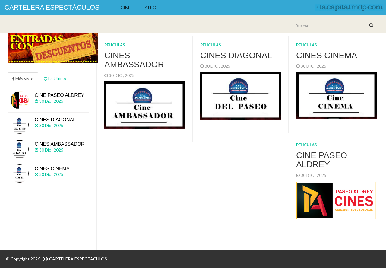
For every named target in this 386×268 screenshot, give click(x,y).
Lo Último (55, 78)
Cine (126, 7)
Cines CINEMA (326, 55)
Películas (114, 45)
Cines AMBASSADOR (134, 60)
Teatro (148, 7)
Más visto (22, 78)
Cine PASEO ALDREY (321, 160)
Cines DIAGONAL (236, 55)
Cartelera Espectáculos (52, 7)
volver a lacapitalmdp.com (348, 6)
